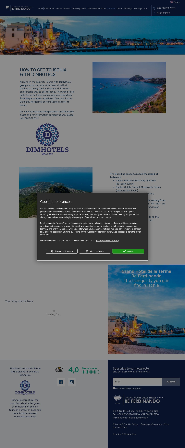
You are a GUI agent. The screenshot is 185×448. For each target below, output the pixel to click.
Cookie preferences (62, 251)
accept (128, 251)
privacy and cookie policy (107, 240)
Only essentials (95, 251)
